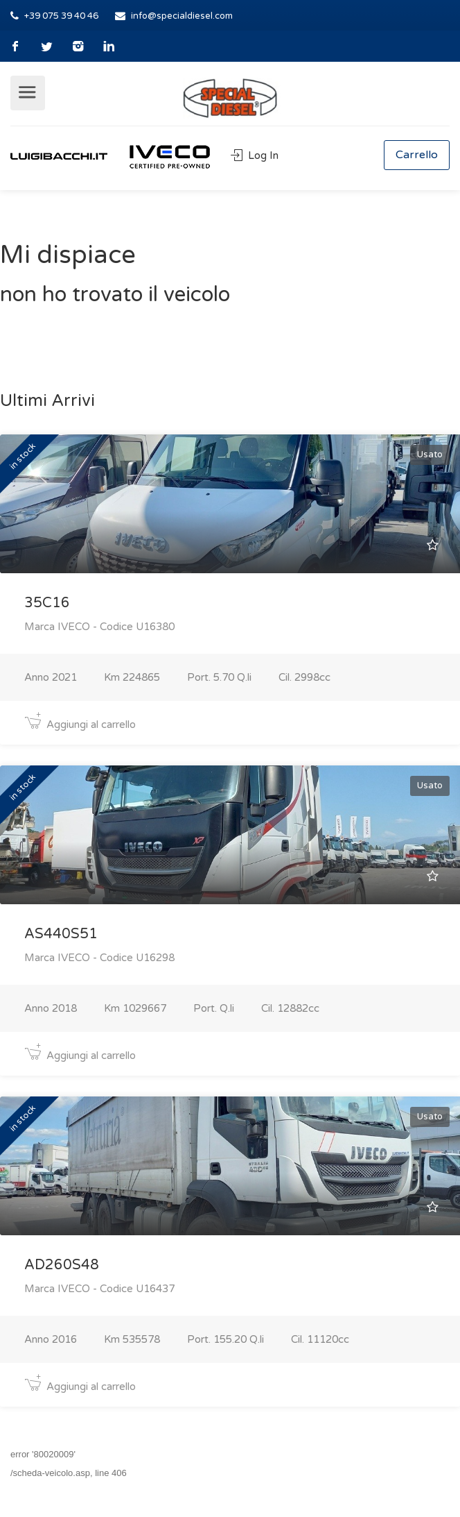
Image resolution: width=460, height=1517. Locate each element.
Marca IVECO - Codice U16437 (99, 1288)
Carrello (417, 155)
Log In (254, 155)
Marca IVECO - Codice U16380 (99, 626)
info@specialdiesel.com (182, 16)
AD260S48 (61, 1265)
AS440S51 (61, 934)
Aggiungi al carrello (80, 724)
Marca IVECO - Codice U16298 (99, 957)
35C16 (47, 603)
